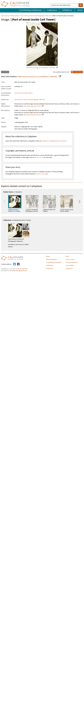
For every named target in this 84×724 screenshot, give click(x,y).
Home (48, 256)
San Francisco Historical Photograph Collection (36, 16)
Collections (52, 10)
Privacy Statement (72, 262)
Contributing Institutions (30, 10)
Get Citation (5, 72)
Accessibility (70, 265)
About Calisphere (51, 259)
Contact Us (69, 268)
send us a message (41, 174)
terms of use (39, 157)
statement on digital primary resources (54, 141)
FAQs (67, 256)
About (80, 10)
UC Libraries (24, 269)
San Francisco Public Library (10, 16)
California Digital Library (19, 271)
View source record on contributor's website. (38, 76)
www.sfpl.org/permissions (32, 106)
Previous (4, 201)
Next (80, 201)
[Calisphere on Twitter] (14, 264)
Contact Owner (77, 72)
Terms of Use (70, 259)
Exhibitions (67, 10)
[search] (81, 5)
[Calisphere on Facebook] (18, 264)
